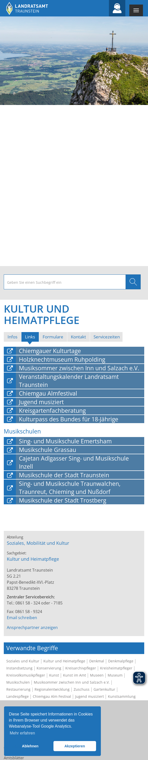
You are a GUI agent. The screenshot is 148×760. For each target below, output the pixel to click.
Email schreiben (22, 617)
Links (32, 336)
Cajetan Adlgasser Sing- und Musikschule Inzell (74, 462)
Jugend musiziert (41, 402)
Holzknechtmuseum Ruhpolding (62, 359)
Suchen (133, 281)
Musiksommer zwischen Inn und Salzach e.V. (79, 368)
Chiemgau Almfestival (48, 393)
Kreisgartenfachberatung (52, 410)
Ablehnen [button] (30, 746)
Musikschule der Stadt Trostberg (62, 500)
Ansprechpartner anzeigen (32, 627)
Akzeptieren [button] (74, 746)
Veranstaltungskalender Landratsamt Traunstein (69, 381)
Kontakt (78, 337)
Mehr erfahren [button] (22, 733)
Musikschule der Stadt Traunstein (64, 475)
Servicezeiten (107, 337)
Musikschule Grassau (47, 450)
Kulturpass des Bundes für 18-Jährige (68, 419)
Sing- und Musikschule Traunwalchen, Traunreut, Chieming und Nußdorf (70, 488)
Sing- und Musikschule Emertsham (65, 441)
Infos (12, 337)
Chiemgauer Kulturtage (50, 351)
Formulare (53, 337)
